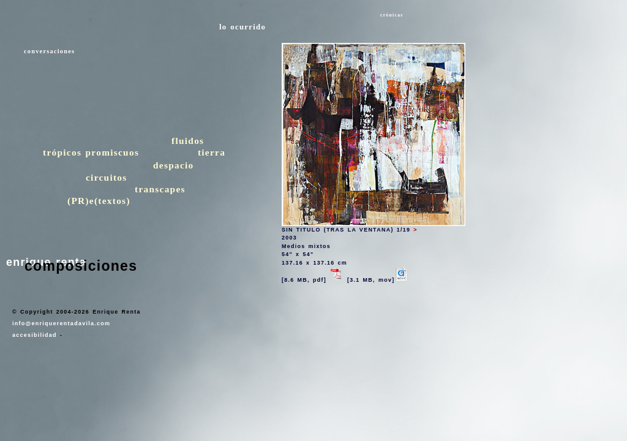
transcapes (160, 189)
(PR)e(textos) (98, 200)
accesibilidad (34, 335)
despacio (173, 165)
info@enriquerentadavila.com (61, 323)
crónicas (392, 15)
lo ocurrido (242, 27)
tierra (211, 152)
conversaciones (49, 51)
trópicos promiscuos (91, 152)
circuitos (106, 177)
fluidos (187, 140)
